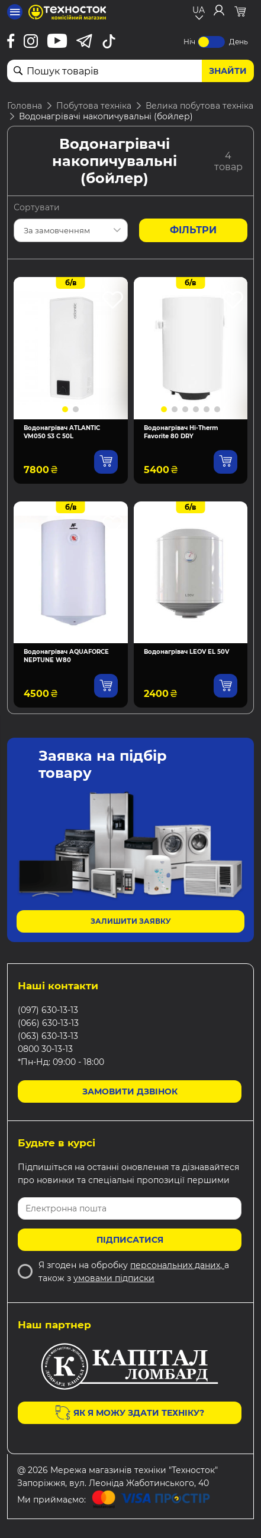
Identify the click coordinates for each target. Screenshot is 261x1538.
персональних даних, (177, 1265)
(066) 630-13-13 (48, 1023)
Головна (24, 105)
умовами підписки (113, 1278)
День (238, 41)
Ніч (189, 41)
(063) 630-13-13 (48, 1036)
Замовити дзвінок (130, 1091)
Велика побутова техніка (199, 105)
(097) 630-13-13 (48, 1010)
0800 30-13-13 (45, 1049)
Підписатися (129, 1239)
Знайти (228, 71)
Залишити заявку (131, 921)
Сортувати (37, 207)
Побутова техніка (93, 105)
